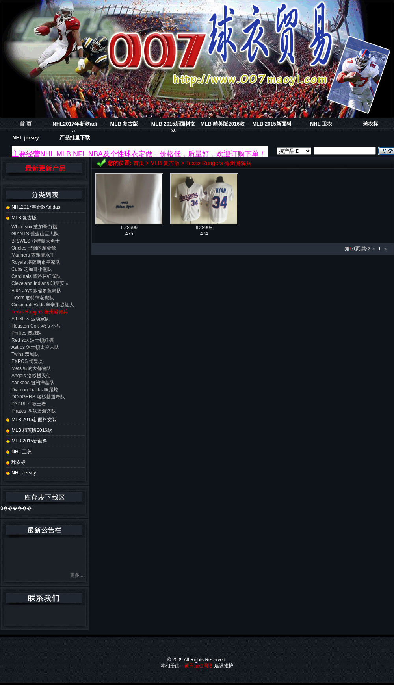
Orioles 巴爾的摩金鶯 (33, 248)
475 (129, 234)
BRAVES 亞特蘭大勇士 (35, 241)
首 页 (26, 124)
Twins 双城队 (25, 354)
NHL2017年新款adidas (33, 207)
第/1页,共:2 (357, 249)
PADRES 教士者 (28, 404)
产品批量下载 (74, 138)
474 (204, 234)
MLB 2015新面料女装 (31, 419)
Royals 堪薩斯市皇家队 (35, 262)
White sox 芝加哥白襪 (34, 227)
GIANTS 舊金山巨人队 (35, 234)
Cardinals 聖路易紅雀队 (36, 276)
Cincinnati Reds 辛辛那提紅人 (42, 304)
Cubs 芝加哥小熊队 (31, 269)
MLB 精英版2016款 (223, 124)
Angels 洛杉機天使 (31, 375)
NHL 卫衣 (321, 124)
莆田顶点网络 (198, 665)
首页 (138, 163)
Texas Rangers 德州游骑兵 (219, 163)
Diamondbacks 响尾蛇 (34, 389)
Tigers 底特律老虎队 (32, 297)
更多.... (77, 578)
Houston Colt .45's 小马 (36, 326)
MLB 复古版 (124, 124)
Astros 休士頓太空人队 (35, 347)
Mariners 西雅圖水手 (33, 255)
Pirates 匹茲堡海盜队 (33, 411)
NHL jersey (25, 138)
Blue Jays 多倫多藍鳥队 (36, 290)
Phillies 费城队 (26, 333)
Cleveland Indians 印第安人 (40, 283)
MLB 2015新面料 (272, 124)
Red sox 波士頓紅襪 (32, 340)
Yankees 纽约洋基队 (32, 382)
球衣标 (370, 124)
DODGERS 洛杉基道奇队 (38, 397)
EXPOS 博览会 (27, 361)
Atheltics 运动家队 (30, 319)
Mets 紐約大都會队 (31, 368)
